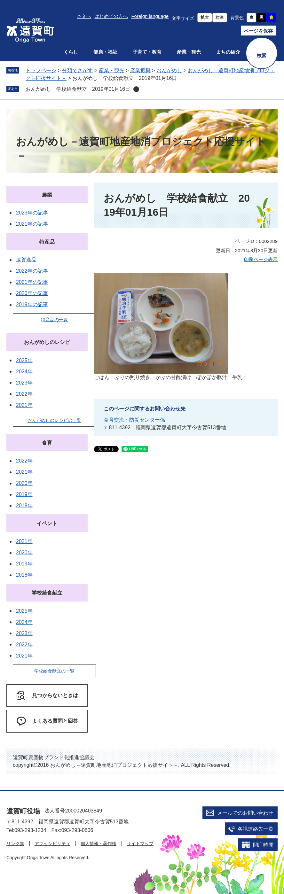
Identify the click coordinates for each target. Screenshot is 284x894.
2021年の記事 (32, 224)
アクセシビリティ (52, 843)
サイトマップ (140, 843)
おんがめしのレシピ (47, 342)
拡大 (205, 17)
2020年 (24, 483)
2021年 (24, 405)
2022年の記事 (32, 271)
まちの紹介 (228, 52)
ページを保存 (258, 31)
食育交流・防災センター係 (134, 420)
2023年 (24, 382)
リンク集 (15, 843)
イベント (47, 523)
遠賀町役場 (23, 811)
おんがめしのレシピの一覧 (54, 420)
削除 (136, 89)
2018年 (24, 505)
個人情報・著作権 (98, 843)
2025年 (24, 360)
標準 (220, 17)
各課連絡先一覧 (255, 829)
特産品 (47, 242)
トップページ (41, 70)
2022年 (24, 394)
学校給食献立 (47, 592)
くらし (71, 52)
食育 (47, 443)
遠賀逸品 (26, 259)
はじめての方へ (111, 16)
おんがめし (169, 70)
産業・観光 (189, 52)
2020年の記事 (32, 293)
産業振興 (140, 70)
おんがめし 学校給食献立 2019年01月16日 (78, 89)
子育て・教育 (147, 52)
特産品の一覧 (54, 319)
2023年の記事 (32, 212)
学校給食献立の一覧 (54, 670)
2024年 (24, 371)
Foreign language (150, 16)
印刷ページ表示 (261, 259)
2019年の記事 (32, 304)
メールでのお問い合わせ (245, 813)
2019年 (24, 494)
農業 (47, 195)
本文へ (84, 16)
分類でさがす (77, 70)
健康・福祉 (105, 52)
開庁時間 (263, 845)
